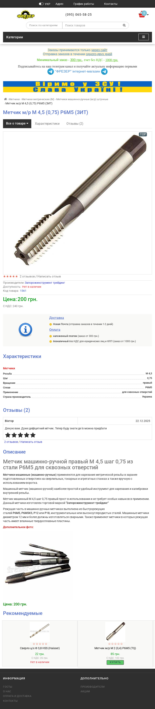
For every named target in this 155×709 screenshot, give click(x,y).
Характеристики (47, 124)
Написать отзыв (49, 276)
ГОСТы (7, 686)
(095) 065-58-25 (78, 15)
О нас (7, 691)
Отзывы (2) (74, 124)
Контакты (10, 700)
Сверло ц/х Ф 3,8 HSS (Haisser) (40, 648)
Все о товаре (17, 123)
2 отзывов (26, 276)
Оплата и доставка (17, 696)
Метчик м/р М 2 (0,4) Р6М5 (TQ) (115, 648)
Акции (85, 691)
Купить (115, 662)
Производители (93, 686)
